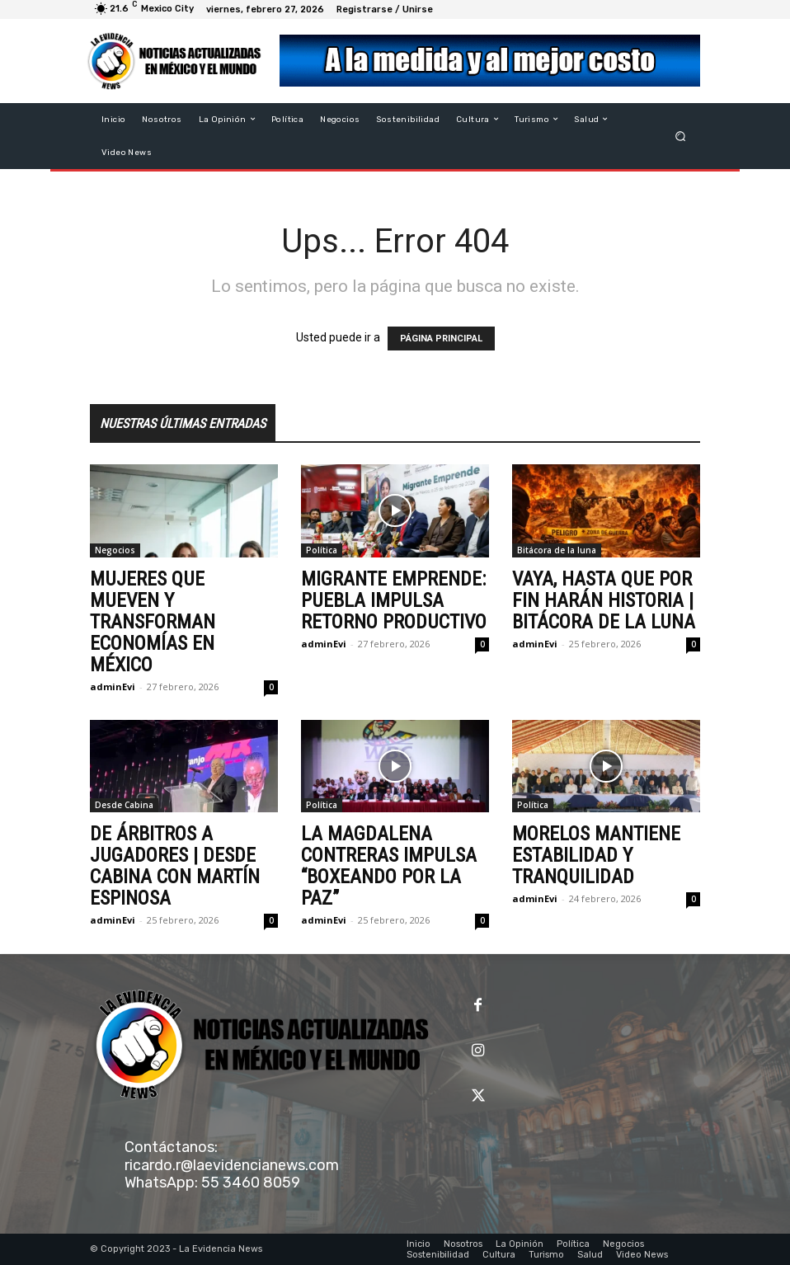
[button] (681, 136)
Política (321, 550)
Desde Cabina (124, 805)
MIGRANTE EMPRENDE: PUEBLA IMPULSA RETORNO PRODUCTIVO (394, 600)
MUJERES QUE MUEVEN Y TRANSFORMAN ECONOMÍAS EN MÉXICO (152, 621)
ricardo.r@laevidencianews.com (232, 1165)
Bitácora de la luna (556, 550)
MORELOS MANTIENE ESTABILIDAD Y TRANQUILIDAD (596, 855)
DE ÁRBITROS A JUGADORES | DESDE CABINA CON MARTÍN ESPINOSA (175, 866)
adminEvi (112, 686)
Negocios (115, 550)
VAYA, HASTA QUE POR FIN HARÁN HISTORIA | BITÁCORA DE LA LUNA (603, 600)
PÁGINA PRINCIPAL (441, 338)
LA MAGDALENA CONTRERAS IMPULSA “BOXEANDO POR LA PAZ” (389, 866)
